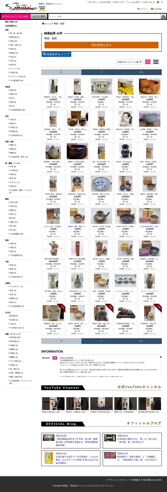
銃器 (13, 123)
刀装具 (14, 127)
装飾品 (14, 298)
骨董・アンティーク (12, 334)
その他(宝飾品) (17, 306)
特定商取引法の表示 (152, 480)
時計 (13, 290)
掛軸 (14, 222)
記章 (13, 294)
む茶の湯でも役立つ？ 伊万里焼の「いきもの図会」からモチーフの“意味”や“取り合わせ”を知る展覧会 (77, 460)
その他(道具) (16, 80)
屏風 (13, 273)
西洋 (13, 214)
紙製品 (14, 349)
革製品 (14, 353)
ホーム (48, 24)
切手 (13, 178)
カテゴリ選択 (39, 16)
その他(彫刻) (16, 255)
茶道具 (7, 87)
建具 (13, 269)
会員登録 (154, 10)
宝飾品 (7, 283)
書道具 (14, 53)
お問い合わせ (147, 2)
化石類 (14, 320)
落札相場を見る (101, 45)
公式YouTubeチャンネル (140, 387)
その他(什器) (16, 277)
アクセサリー (16, 286)
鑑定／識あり (11, 22)
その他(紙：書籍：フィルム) (20, 191)
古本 (13, 166)
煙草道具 (15, 37)
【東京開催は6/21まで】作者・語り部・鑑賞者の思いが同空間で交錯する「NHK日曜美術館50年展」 (77, 442)
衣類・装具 (9, 142)
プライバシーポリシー (118, 480)
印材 (13, 49)
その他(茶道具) (17, 110)
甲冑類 (14, 131)
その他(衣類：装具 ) (19, 157)
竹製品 (14, 365)
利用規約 (136, 480)
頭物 (13, 149)
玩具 (13, 57)
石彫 (13, 247)
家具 (13, 265)
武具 (7, 116)
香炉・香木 (15, 45)
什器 (7, 262)
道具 (7, 30)
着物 (13, 145)
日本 (14, 202)
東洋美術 (15, 337)
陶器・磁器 (16, 377)
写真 (13, 186)
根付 (13, 302)
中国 (13, 206)
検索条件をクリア (56, 53)
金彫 (13, 251)
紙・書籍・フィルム (12, 163)
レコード (15, 69)
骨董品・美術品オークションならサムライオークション (88, 486)
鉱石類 (14, 316)
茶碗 (13, 94)
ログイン (140, 10)
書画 (7, 199)
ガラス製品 (15, 361)
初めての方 (115, 2)
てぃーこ (56, 269)
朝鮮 (13, 210)
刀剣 (13, 119)
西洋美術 (15, 341)
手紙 (13, 174)
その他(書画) (16, 234)
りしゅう (56, 107)
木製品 (14, 345)
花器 (13, 41)
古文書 (14, 170)
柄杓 (13, 102)
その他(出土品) (17, 328)
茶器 (13, 90)
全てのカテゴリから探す (16, 16)
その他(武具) (16, 135)
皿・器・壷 (16, 33)
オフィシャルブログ (144, 423)
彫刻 (7, 240)
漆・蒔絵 (15, 369)
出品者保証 (11, 26)
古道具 (14, 72)
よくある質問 (131, 2)
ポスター (15, 182)
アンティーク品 (18, 77)
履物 (13, 153)
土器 (13, 324)
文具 (13, 61)
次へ (142, 72)
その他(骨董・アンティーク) (20, 382)
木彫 (13, 243)
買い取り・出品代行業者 (95, 2)
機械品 (14, 357)
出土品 (7, 313)
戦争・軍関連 (16, 373)
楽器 (13, 65)
